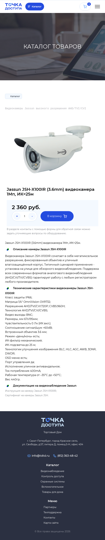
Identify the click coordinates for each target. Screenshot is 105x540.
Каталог (37, 6)
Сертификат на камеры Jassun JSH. (26, 395)
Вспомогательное (53, 486)
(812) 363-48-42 (67, 455)
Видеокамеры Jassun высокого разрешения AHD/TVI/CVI (45, 108)
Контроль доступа (52, 476)
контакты (25, 229)
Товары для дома (52, 492)
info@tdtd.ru (41, 455)
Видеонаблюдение (52, 471)
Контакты (49, 517)
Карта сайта (51, 522)
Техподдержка (52, 512)
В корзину (57, 216)
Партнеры (50, 507)
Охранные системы (53, 481)
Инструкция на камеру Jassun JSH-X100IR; (31, 390)
